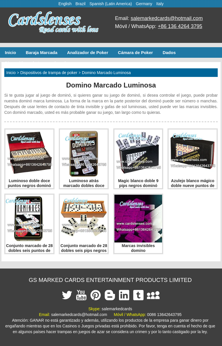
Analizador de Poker (87, 52)
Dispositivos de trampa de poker (38, 63)
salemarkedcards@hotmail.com (167, 18)
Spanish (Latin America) (111, 3)
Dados (169, 52)
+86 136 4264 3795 (180, 26)
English (65, 3)
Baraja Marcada (41, 52)
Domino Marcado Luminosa (106, 72)
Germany (144, 3)
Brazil (81, 3)
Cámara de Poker (135, 52)
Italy (160, 3)
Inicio (10, 52)
